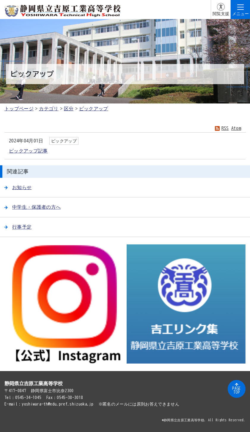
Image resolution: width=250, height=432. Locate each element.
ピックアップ (93, 108)
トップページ (19, 108)
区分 (69, 108)
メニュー (240, 14)
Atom (236, 128)
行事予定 (18, 226)
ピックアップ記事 (28, 150)
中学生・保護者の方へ (32, 207)
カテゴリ (48, 108)
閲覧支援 (221, 14)
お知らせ (18, 187)
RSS (225, 128)
